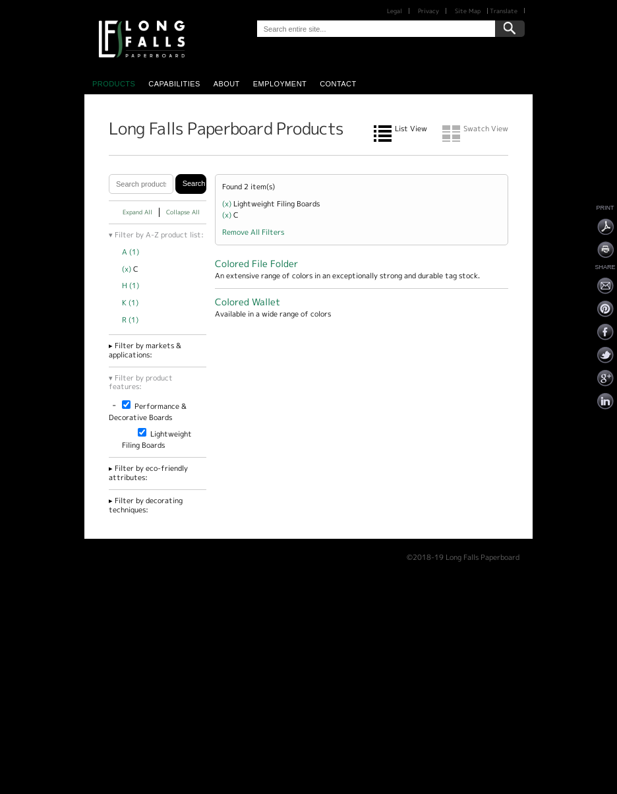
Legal (394, 11)
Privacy (428, 11)
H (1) (130, 285)
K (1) (130, 302)
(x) (127, 269)
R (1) (130, 320)
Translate (503, 11)
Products (113, 84)
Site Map (468, 11)
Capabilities (174, 84)
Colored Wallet (247, 301)
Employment (280, 84)
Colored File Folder (256, 263)
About (227, 84)
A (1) (130, 252)
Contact (338, 84)
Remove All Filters (253, 232)
